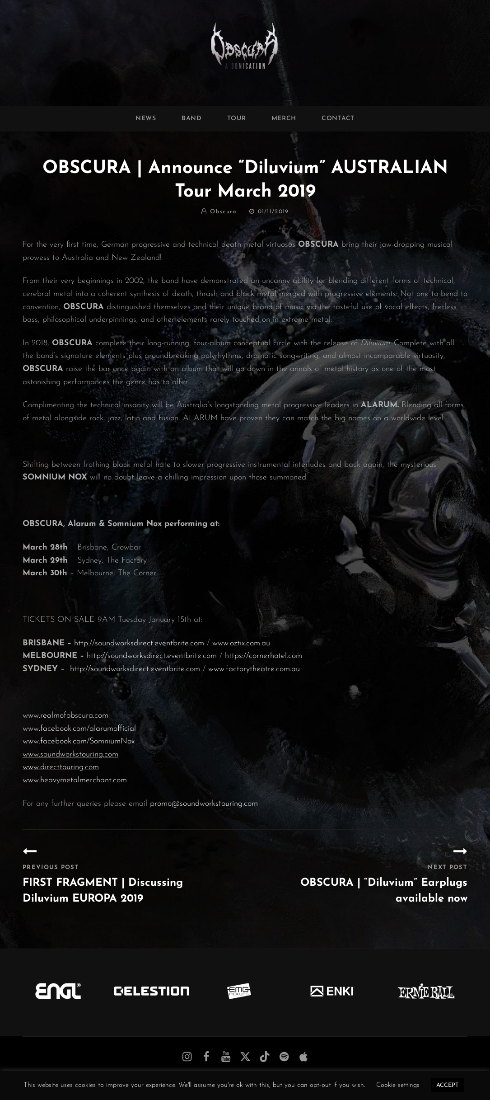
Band (192, 118)
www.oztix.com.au (241, 643)
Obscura (223, 212)
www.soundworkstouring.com (70, 754)
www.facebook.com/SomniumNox (79, 741)
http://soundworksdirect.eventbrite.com (139, 643)
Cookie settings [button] (398, 1085)
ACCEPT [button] (447, 1085)
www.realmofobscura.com (65, 715)
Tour (236, 118)
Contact (338, 118)
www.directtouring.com (61, 767)
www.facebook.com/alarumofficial (79, 728)
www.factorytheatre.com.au (254, 669)
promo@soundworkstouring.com (204, 803)
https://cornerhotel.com (263, 656)
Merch (284, 118)
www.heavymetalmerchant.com (75, 780)
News (145, 118)
